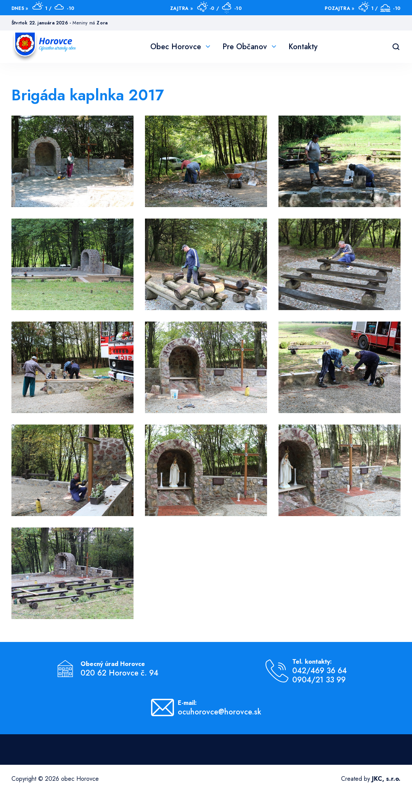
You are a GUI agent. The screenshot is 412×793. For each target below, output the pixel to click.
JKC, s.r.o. (386, 778)
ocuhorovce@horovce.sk (219, 712)
